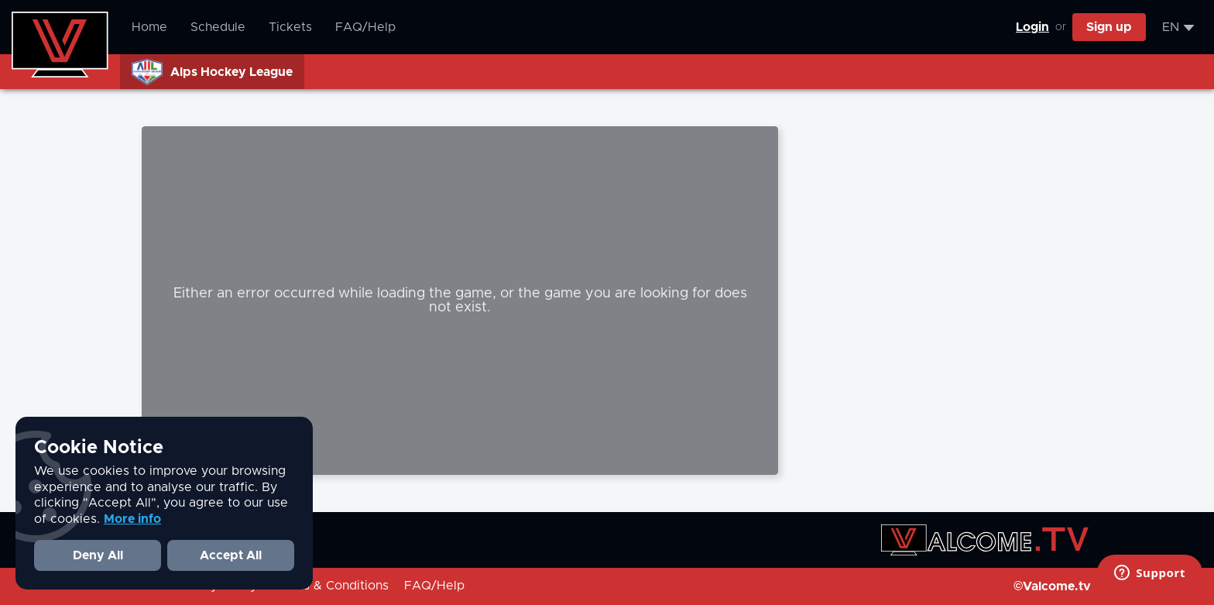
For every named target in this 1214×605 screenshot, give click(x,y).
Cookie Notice (98, 447)
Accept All (231, 555)
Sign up (1109, 27)
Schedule (217, 27)
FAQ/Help (365, 27)
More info (132, 519)
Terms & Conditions (331, 585)
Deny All (98, 555)
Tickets (290, 27)
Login (1032, 27)
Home (149, 27)
